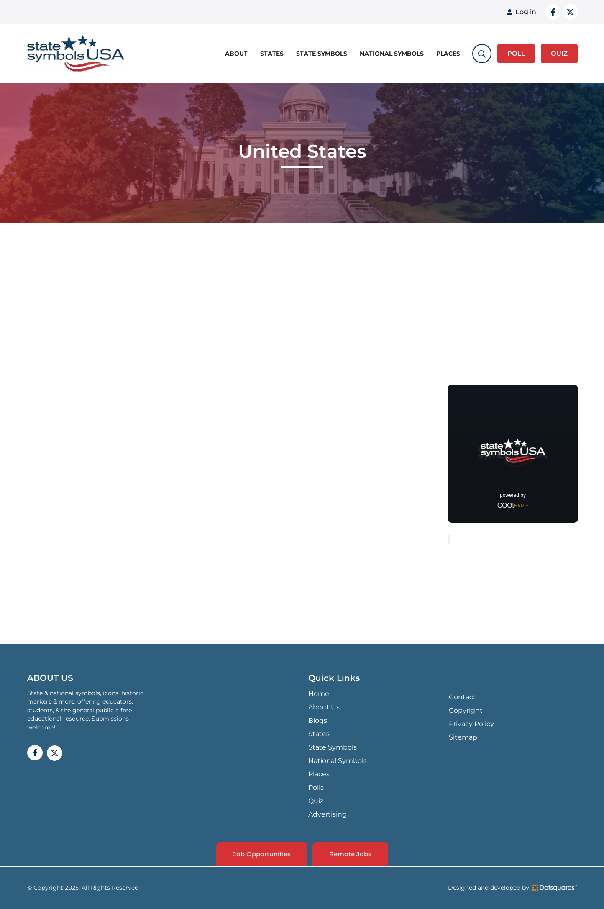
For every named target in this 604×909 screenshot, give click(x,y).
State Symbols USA (75, 54)
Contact (462, 697)
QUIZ (559, 53)
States (272, 53)
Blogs (317, 720)
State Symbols (321, 53)
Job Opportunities (262, 854)
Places (448, 53)
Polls (316, 787)
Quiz (315, 801)
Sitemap (463, 737)
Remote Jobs (350, 854)
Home (318, 694)
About (236, 53)
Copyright (466, 710)
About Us (324, 707)
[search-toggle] (481, 53)
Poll (516, 53)
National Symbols (392, 53)
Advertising (327, 814)
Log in (525, 12)
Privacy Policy (471, 724)
